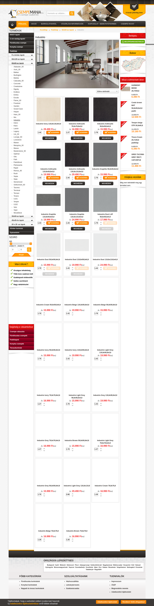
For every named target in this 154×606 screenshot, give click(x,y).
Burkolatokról (49, 24)
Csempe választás (17, 332)
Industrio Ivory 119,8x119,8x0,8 (48, 124)
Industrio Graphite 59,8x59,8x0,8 (105, 169)
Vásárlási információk (72, 24)
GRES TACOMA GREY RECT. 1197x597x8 (138, 157)
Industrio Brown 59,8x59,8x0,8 (77, 440)
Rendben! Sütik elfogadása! (133, 602)
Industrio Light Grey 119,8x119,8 (77, 486)
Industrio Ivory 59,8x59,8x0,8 (48, 350)
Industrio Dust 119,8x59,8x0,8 (77, 259)
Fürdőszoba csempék (18, 336)
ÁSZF (114, 585)
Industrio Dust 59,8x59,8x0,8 (48, 259)
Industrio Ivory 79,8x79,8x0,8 (48, 395)
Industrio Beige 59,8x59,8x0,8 (105, 305)
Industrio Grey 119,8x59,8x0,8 (105, 395)
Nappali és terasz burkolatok (32, 588)
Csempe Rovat (127, 24)
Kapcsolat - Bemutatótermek (102, 24)
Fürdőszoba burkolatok (30, 581)
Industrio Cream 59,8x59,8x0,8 (48, 305)
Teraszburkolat (16, 348)
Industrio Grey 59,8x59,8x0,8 (48, 486)
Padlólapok (14, 340)
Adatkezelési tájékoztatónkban (24, 603)
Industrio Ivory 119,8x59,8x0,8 (77, 350)
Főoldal (22, 24)
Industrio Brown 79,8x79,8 (76, 531)
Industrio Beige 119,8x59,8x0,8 (77, 305)
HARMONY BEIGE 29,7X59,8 (136, 88)
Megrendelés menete (120, 588)
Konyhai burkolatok (29, 585)
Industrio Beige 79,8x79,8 (48, 531)
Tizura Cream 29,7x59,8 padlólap (137, 140)
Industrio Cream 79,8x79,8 (105, 486)
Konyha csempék (17, 344)
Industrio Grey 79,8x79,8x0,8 (48, 440)
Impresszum (116, 581)
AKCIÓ (34, 24)
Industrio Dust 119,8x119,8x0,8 (105, 259)
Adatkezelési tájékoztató (121, 592)
